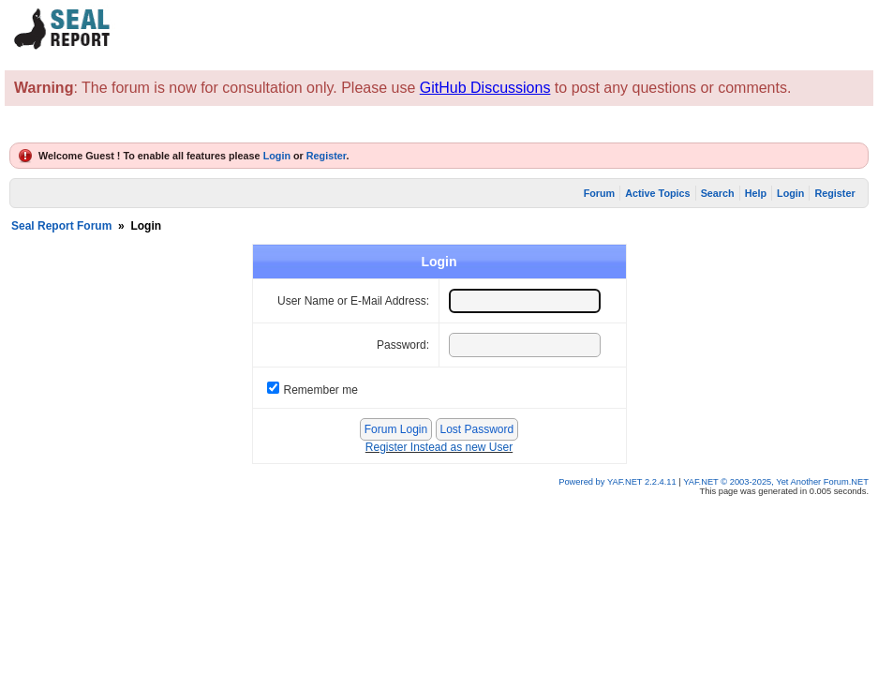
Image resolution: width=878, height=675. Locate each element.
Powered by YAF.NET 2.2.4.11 (618, 482)
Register (326, 155)
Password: (403, 345)
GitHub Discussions (485, 88)
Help (755, 193)
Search (718, 193)
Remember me (321, 390)
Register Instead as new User (439, 447)
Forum (600, 193)
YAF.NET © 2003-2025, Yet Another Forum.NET (776, 482)
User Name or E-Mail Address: (353, 301)
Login (276, 155)
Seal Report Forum (61, 225)
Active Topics (657, 193)
